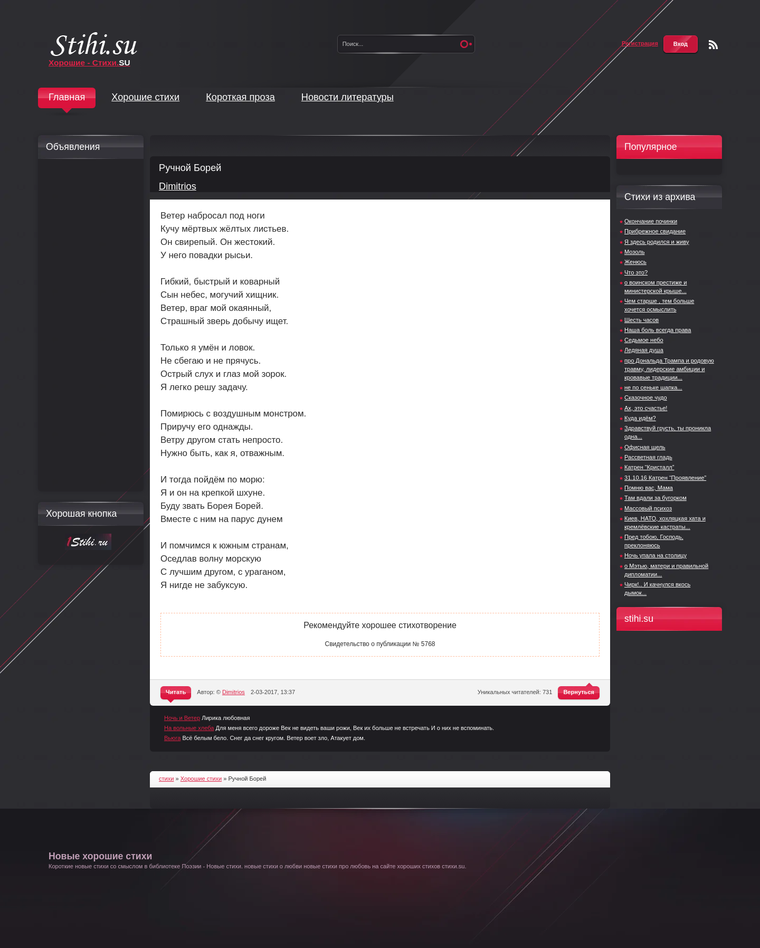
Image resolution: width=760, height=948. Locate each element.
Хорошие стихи (145, 97)
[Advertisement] (88, 325)
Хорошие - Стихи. (89, 62)
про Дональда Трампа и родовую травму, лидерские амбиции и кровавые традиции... (669, 369)
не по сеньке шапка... (653, 387)
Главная (67, 97)
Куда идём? (640, 418)
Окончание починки (650, 221)
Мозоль (634, 252)
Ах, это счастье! (645, 408)
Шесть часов (641, 320)
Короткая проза (240, 97)
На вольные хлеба (189, 728)
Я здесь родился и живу (656, 242)
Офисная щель (645, 447)
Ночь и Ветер (182, 718)
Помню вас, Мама (648, 488)
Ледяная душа (643, 350)
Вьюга (172, 738)
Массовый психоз (648, 508)
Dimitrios (177, 186)
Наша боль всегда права (657, 330)
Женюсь (635, 262)
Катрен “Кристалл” (649, 467)
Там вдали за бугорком (655, 498)
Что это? (636, 272)
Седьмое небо (643, 340)
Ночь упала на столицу (655, 555)
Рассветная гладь (648, 457)
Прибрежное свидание (655, 231)
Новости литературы (347, 97)
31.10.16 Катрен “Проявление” (665, 478)
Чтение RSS (713, 44)
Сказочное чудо (645, 397)
